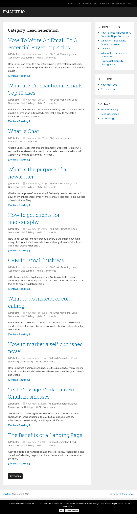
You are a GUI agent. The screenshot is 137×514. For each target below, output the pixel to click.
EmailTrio (14, 12)
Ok (61, 510)
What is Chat (24, 133)
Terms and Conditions (121, 3)
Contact (78, 3)
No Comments (48, 58)
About (70, 3)
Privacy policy (72, 510)
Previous (15, 492)
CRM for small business (38, 264)
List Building (27, 58)
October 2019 (108, 89)
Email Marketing (62, 55)
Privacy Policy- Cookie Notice (96, 3)
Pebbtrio (15, 55)
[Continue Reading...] (19, 76)
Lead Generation (62, 140)
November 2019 (109, 84)
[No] (133, 507)
